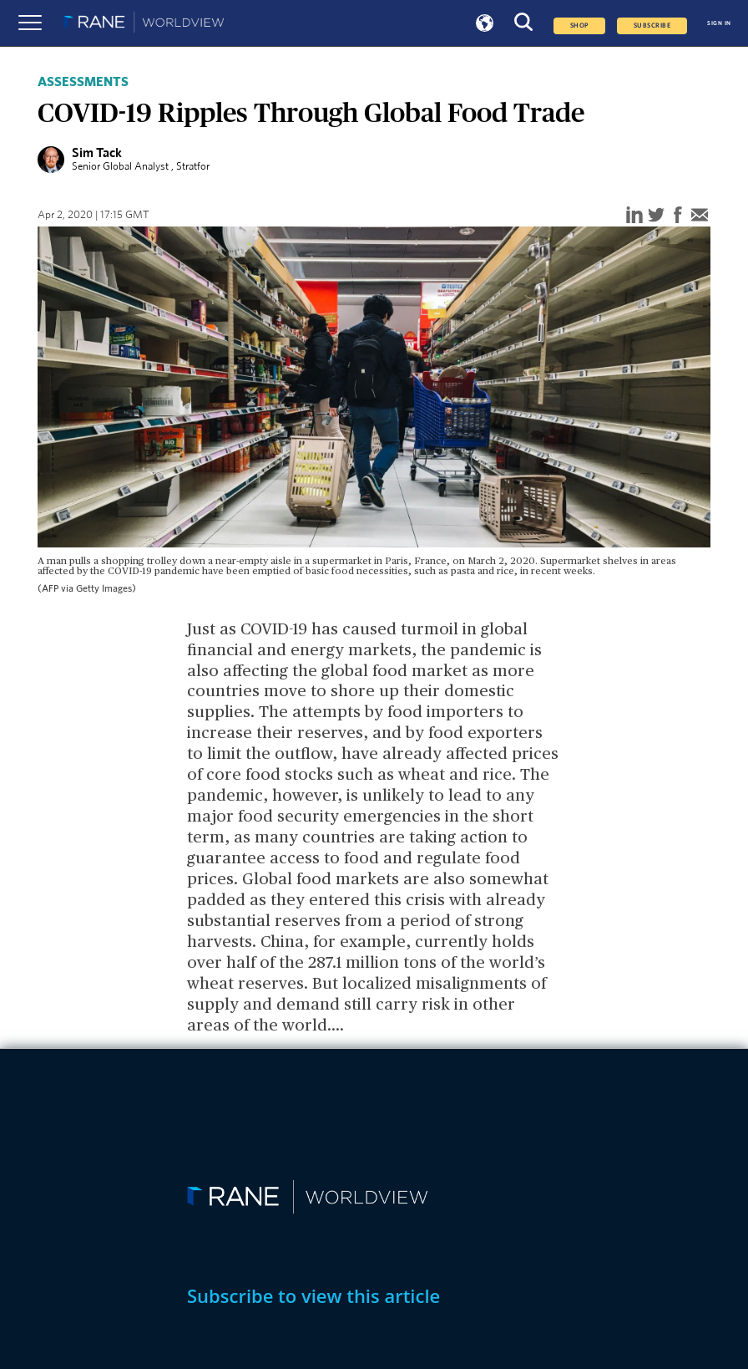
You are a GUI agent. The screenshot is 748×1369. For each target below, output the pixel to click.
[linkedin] (634, 216)
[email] (699, 216)
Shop (579, 26)
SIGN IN (719, 23)
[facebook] (678, 216)
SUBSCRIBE (652, 26)
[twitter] (656, 216)
